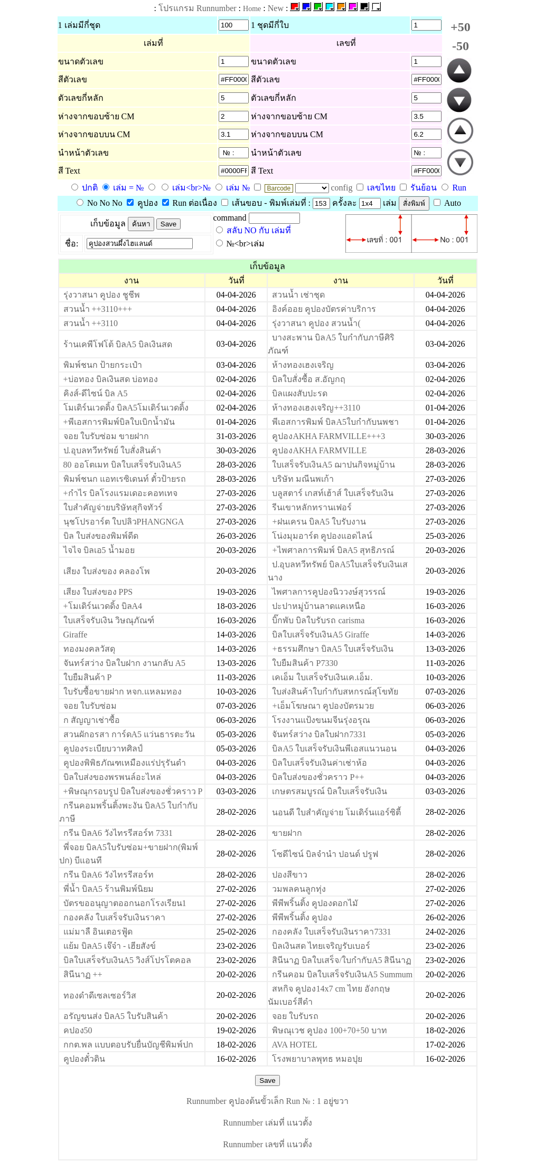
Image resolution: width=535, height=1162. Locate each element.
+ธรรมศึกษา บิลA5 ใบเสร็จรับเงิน (332, 648)
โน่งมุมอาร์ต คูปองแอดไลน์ (322, 535)
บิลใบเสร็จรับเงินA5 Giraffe (320, 634)
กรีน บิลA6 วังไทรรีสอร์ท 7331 (118, 832)
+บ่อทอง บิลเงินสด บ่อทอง (110, 379)
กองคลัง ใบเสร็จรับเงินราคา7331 (331, 931)
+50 (460, 27)
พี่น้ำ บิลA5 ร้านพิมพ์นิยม (108, 888)
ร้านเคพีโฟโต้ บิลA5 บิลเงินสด (118, 344)
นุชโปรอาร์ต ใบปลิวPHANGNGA (123, 521)
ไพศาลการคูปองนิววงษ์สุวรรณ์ (329, 591)
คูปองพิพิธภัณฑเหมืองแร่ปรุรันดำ (124, 762)
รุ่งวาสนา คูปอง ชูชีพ (101, 294)
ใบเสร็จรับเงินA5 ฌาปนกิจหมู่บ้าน (333, 464)
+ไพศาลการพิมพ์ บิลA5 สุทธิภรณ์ (333, 550)
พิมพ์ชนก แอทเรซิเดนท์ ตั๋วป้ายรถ (124, 478)
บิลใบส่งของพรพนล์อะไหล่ (112, 777)
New (276, 8)
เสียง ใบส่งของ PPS (98, 591)
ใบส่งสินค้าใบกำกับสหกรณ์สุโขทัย (335, 691)
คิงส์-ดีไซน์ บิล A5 (95, 393)
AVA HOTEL (294, 1044)
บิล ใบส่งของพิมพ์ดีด (100, 535)
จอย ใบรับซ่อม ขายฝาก (106, 436)
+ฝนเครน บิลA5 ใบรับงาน (319, 521)
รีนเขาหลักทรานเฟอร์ (312, 507)
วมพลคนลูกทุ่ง (299, 888)
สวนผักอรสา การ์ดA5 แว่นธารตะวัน (129, 734)
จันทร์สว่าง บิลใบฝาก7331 (319, 734)
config (343, 187)
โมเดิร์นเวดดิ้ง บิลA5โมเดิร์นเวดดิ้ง (126, 407)
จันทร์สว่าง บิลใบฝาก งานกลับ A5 (124, 663)
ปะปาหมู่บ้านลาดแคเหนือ (318, 606)
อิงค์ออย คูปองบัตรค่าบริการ (324, 308)
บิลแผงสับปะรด (299, 393)
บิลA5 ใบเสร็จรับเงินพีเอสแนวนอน (334, 748)
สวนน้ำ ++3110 (90, 323)
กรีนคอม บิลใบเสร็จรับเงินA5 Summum (342, 974)
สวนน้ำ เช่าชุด (298, 294)
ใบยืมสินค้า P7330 (304, 663)
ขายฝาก (287, 832)
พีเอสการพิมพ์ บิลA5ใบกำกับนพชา (335, 421)
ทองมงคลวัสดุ (89, 648)
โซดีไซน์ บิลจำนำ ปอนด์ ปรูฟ (325, 854)
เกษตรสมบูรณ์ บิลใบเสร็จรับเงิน (329, 791)
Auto (447, 202)
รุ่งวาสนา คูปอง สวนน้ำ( (316, 323)
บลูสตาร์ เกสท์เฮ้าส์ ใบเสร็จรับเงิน (332, 493)
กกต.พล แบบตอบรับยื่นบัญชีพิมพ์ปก (128, 1044)
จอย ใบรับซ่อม (90, 705)
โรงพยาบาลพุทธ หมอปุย (317, 1058)
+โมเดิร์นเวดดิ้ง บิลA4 (103, 606)
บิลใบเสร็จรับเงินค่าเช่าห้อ (319, 762)
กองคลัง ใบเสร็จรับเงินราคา (114, 917)
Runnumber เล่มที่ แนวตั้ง (267, 1122)
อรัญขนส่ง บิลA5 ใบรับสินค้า (115, 1016)
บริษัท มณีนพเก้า (303, 478)
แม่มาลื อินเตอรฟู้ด (98, 931)
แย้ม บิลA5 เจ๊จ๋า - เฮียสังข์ (109, 945)
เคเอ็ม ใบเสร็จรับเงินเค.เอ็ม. (322, 677)
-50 (460, 46)
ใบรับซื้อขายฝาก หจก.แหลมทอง (122, 691)
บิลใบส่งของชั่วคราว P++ (318, 777)
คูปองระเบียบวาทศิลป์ (103, 748)
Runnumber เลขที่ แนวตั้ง (267, 1144)
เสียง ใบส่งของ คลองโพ (106, 571)
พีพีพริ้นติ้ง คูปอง (302, 917)
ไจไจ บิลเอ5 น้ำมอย (99, 550)
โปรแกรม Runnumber (197, 8)
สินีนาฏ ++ (82, 974)
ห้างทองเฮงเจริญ (303, 364)
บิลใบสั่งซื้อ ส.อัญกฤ (308, 379)
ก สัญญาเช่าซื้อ (91, 720)
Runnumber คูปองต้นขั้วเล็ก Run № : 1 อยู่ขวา (267, 1101)
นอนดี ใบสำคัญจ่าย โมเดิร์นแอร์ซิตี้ (336, 812)
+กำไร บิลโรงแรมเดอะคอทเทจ (120, 493)
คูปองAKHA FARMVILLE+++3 (328, 436)
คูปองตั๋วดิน (84, 1058)
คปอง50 (77, 1030)
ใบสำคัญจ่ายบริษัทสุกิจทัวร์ (113, 507)
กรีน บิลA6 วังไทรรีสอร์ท (108, 874)
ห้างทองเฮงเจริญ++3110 (316, 407)
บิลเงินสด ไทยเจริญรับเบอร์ (321, 945)
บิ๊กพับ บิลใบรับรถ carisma (318, 620)
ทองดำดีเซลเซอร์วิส (99, 995)
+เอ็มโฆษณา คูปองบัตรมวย (322, 705)
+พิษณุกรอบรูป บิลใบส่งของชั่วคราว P (133, 791)
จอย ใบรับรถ (295, 1016)
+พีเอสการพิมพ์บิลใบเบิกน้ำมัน (119, 421)
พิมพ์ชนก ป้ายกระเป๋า (102, 364)
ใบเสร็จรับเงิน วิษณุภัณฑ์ (108, 620)
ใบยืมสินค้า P (87, 677)
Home (252, 9)
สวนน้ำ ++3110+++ (98, 308)
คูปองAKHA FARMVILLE (319, 450)
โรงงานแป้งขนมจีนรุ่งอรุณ (321, 720)
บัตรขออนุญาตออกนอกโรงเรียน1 (124, 903)
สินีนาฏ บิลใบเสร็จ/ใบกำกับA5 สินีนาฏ (341, 960)
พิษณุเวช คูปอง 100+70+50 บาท (329, 1030)
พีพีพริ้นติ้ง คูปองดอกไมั (315, 903)
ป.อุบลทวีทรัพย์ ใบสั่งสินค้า (112, 450)
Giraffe (75, 634)
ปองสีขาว (289, 874)
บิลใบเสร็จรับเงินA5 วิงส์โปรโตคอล (127, 960)
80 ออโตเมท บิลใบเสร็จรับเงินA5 (122, 464)
